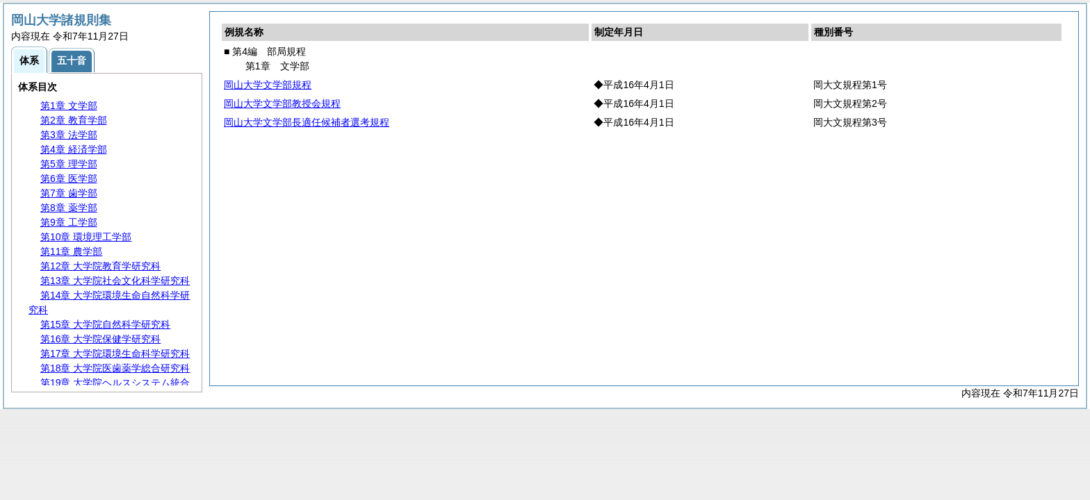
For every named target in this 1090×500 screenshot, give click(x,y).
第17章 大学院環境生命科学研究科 (115, 353)
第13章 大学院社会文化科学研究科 (115, 280)
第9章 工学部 (68, 222)
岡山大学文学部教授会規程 (282, 103)
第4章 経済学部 (73, 149)
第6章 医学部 (68, 178)
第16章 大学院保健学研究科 (100, 338)
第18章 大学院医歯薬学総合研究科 (115, 368)
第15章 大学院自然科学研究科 (105, 324)
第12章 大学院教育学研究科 (100, 266)
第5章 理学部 (68, 163)
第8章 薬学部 (68, 207)
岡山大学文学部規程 (267, 84)
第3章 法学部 (68, 134)
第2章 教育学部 (73, 120)
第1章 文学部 (68, 105)
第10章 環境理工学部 (85, 236)
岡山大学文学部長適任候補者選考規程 (306, 122)
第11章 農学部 (71, 251)
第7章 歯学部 (68, 193)
